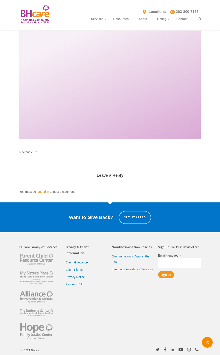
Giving (163, 19)
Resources (122, 19)
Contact (182, 19)
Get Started (135, 217)
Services (99, 19)
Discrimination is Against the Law (130, 259)
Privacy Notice (75, 277)
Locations (157, 12)
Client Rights (74, 269)
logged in (43, 191)
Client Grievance (77, 262)
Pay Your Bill (74, 284)
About (145, 19)
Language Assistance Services (132, 269)
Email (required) (170, 255)
